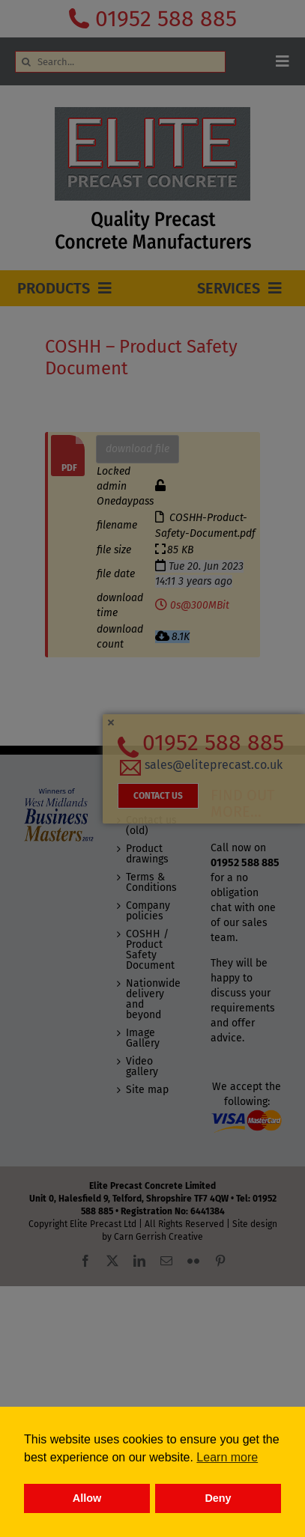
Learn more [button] (227, 1457)
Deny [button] (218, 1498)
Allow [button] (87, 1498)
